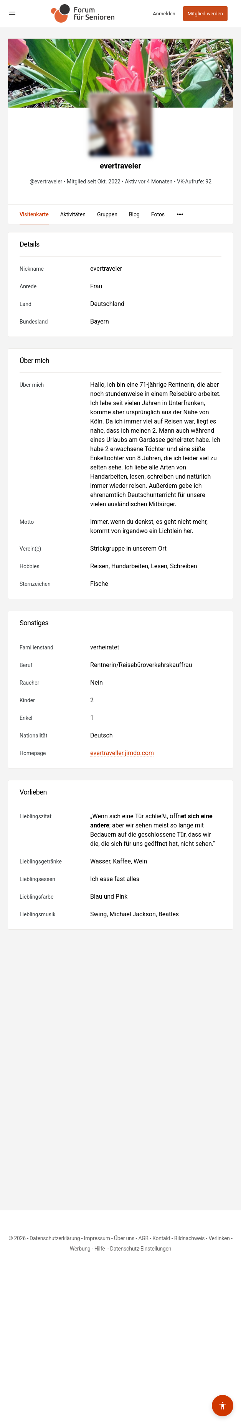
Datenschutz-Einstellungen (141, 1249)
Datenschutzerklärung (55, 1238)
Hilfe (100, 1249)
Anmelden (164, 13)
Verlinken (218, 1238)
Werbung (80, 1249)
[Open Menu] (12, 12)
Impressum (97, 1238)
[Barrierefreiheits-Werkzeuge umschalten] (222, 1405)
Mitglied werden (205, 13)
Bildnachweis (189, 1238)
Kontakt (161, 1238)
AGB (143, 1238)
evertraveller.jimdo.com (122, 753)
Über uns (124, 1238)
